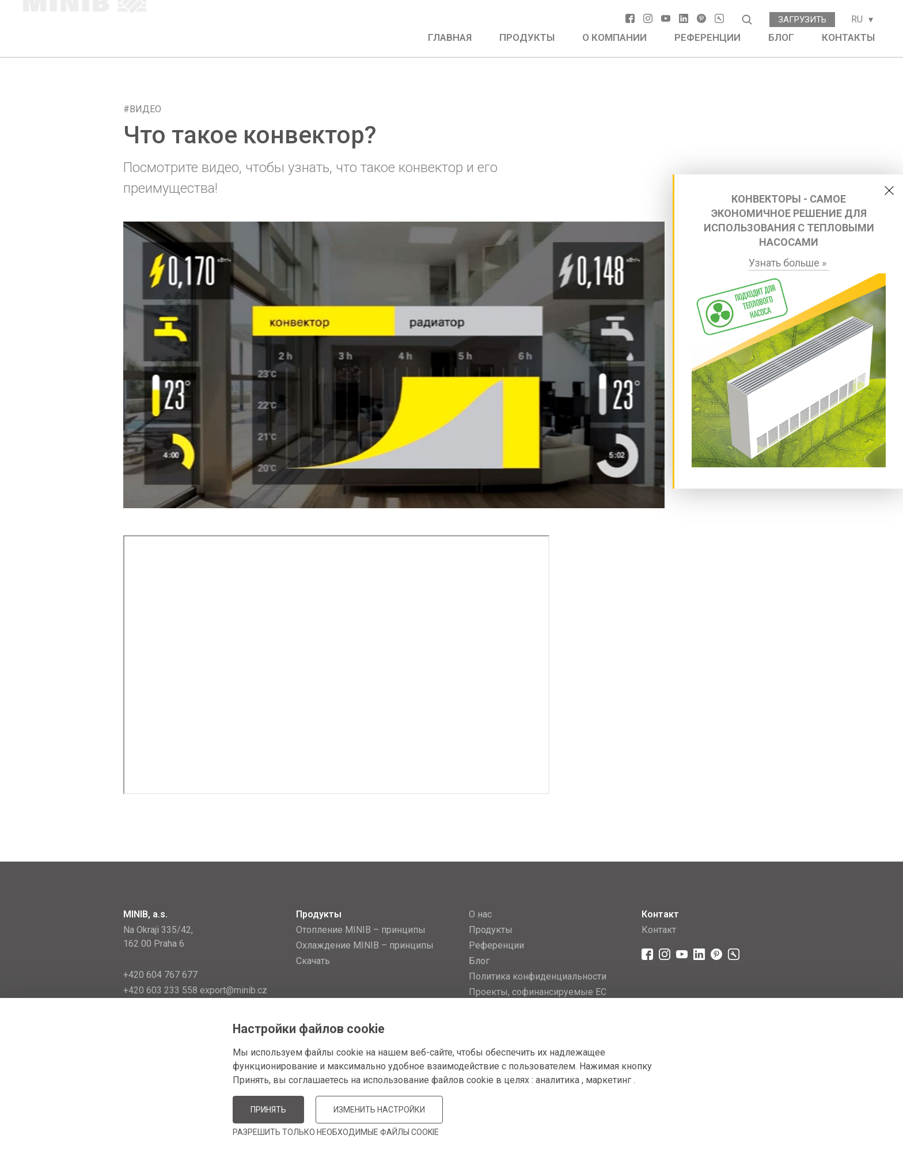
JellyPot (761, 1124)
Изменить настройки (379, 1109)
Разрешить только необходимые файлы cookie (336, 1132)
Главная (450, 37)
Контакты (848, 37)
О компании (614, 37)
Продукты (527, 37)
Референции (707, 37)
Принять (268, 1109)
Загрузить (802, 19)
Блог (781, 37)
